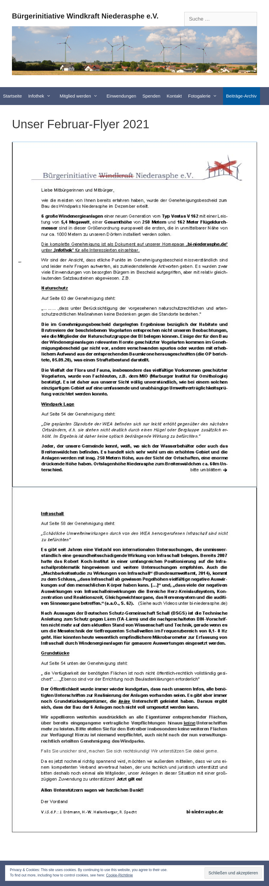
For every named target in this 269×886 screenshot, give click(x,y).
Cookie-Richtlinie (119, 875)
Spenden (151, 95)
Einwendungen (121, 95)
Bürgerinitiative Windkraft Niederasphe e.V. (85, 16)
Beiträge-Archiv (241, 95)
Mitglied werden (82, 96)
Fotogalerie (205, 96)
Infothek (42, 96)
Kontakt (174, 95)
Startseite (12, 95)
